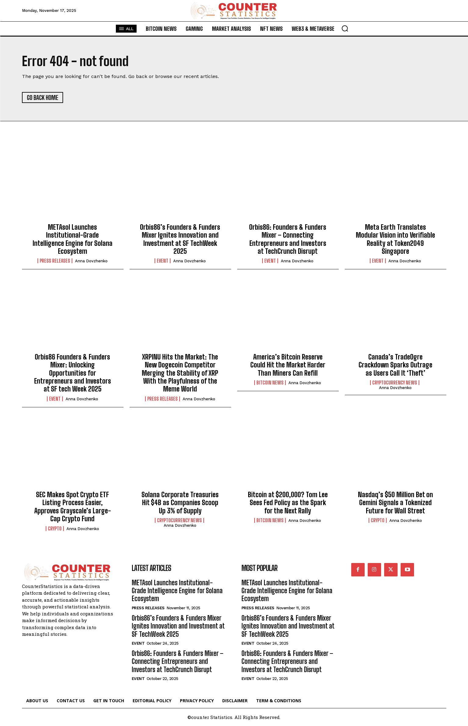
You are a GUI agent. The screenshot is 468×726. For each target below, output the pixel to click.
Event (162, 260)
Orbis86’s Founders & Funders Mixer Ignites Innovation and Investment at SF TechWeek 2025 (180, 239)
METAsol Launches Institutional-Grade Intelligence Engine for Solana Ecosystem (73, 239)
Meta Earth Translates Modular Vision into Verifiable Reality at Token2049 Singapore (395, 239)
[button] (345, 28)
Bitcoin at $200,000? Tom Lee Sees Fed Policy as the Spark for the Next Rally (288, 502)
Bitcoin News (270, 382)
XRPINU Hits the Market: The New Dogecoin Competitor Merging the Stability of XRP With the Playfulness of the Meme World (180, 373)
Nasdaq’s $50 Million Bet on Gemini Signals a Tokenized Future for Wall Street (395, 502)
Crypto (55, 528)
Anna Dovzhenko (91, 261)
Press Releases (55, 260)
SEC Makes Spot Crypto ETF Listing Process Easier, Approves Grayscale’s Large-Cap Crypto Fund (72, 506)
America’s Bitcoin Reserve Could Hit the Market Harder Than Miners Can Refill (287, 365)
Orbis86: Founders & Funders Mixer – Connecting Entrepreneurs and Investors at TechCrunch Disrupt (287, 239)
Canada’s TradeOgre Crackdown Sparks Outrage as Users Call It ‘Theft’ (395, 365)
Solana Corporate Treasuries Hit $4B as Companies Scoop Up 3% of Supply (180, 502)
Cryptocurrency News (394, 382)
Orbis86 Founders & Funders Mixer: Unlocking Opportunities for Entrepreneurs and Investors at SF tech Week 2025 (72, 373)
